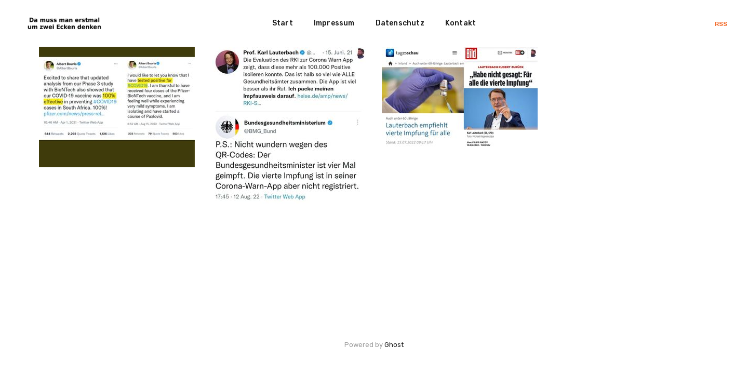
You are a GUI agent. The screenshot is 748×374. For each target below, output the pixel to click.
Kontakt (460, 23)
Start (282, 23)
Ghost (394, 345)
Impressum (334, 23)
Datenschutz (400, 23)
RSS (721, 24)
